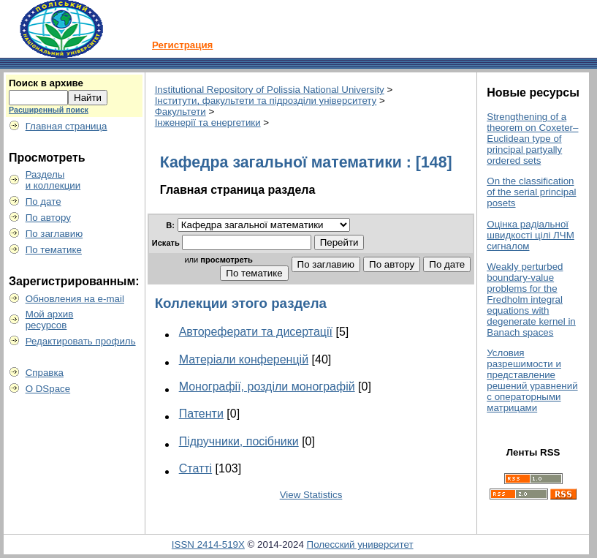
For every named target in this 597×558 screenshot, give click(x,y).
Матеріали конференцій (243, 359)
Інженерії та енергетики (208, 122)
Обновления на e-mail (75, 298)
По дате (43, 201)
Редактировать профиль (81, 341)
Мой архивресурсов (50, 320)
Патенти (201, 413)
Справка (45, 372)
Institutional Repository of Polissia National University (269, 89)
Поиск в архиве (46, 83)
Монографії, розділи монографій (267, 386)
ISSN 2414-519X (208, 544)
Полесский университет (360, 544)
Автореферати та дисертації (255, 331)
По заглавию (54, 233)
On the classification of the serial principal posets (531, 192)
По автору (48, 217)
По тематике (54, 249)
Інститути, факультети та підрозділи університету (266, 100)
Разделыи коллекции (53, 180)
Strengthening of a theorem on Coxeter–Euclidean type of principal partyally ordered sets (532, 138)
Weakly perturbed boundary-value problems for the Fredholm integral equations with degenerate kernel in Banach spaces (531, 299)
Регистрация (182, 44)
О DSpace (48, 388)
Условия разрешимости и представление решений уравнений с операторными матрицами (532, 380)
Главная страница (66, 126)
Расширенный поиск (48, 109)
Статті (195, 468)
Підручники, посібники (239, 441)
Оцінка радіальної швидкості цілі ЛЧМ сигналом (530, 235)
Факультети (180, 111)
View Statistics (311, 494)
